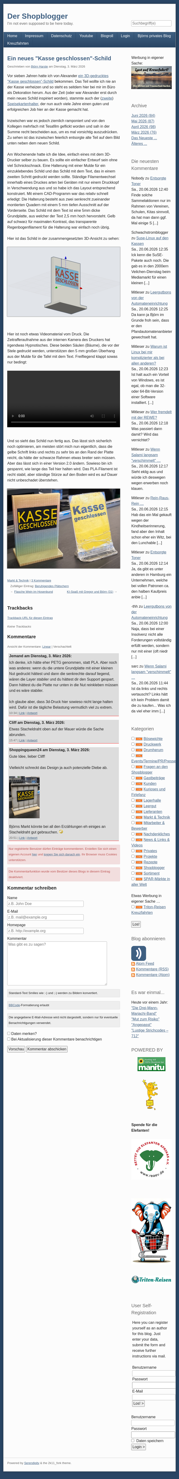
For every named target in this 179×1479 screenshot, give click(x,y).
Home (12, 36)
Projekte (150, 856)
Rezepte (151, 862)
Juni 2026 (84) (143, 116)
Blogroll (107, 36)
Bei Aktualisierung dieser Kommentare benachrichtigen (56, 1039)
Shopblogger (154, 868)
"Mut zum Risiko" (145, 1019)
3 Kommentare (41, 580)
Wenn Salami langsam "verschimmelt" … (146, 455)
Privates (150, 851)
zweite (107, 98)
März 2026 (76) (144, 132)
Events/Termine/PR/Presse (153, 761)
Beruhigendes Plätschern (52, 586)
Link (22, 713)
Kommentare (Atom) (153, 975)
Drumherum (153, 750)
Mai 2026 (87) (142, 121)
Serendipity (31, 1463)
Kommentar (17, 939)
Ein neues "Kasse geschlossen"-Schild (59, 58)
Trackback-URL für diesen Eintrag (30, 618)
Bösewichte (153, 739)
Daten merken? (24, 1034)
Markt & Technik (18, 580)
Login (125, 36)
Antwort (32, 713)
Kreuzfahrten (18, 43)
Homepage (16, 925)
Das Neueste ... (144, 138)
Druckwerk (152, 744)
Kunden (150, 784)
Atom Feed (145, 964)
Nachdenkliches (157, 834)
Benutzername (144, 1367)
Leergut (150, 806)
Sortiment (151, 873)
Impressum (34, 36)
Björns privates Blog (154, 36)
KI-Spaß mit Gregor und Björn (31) (90, 591)
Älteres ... (139, 144)
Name (12, 898)
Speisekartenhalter (22, 104)
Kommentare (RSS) (152, 969)
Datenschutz (61, 36)
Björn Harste (39, 66)
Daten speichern (149, 1441)
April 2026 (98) (143, 127)
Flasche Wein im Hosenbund (33, 591)
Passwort (140, 1379)
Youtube (86, 36)
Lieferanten (153, 812)
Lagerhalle (152, 800)
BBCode (14, 1005)
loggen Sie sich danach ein (62, 854)
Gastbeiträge (154, 778)
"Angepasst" (141, 1025)
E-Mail (12, 911)
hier (34, 854)
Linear (46, 646)
